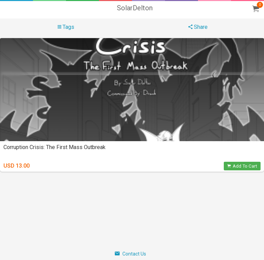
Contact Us (130, 254)
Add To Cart (242, 166)
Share (198, 27)
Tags (66, 27)
